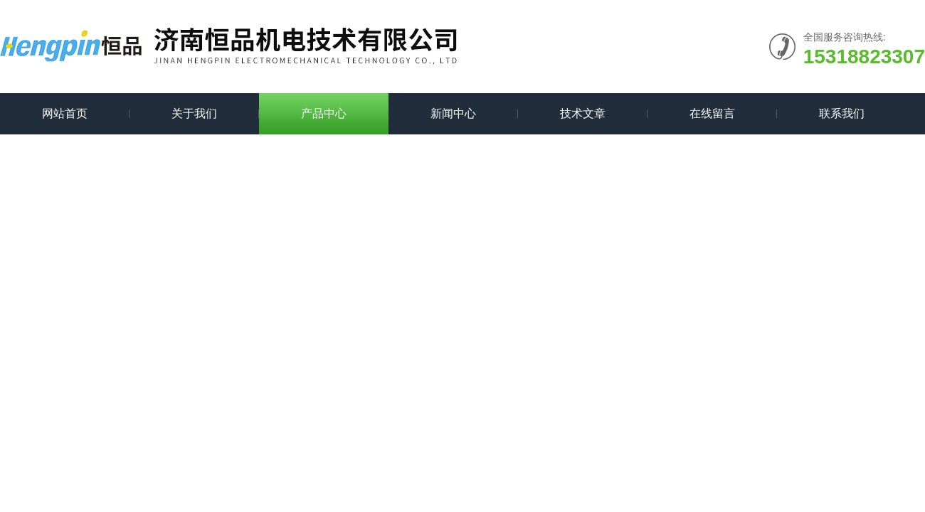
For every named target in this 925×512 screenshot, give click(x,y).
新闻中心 (453, 113)
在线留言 (712, 113)
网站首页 (65, 113)
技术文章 (583, 113)
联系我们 (842, 113)
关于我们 (194, 113)
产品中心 (324, 113)
